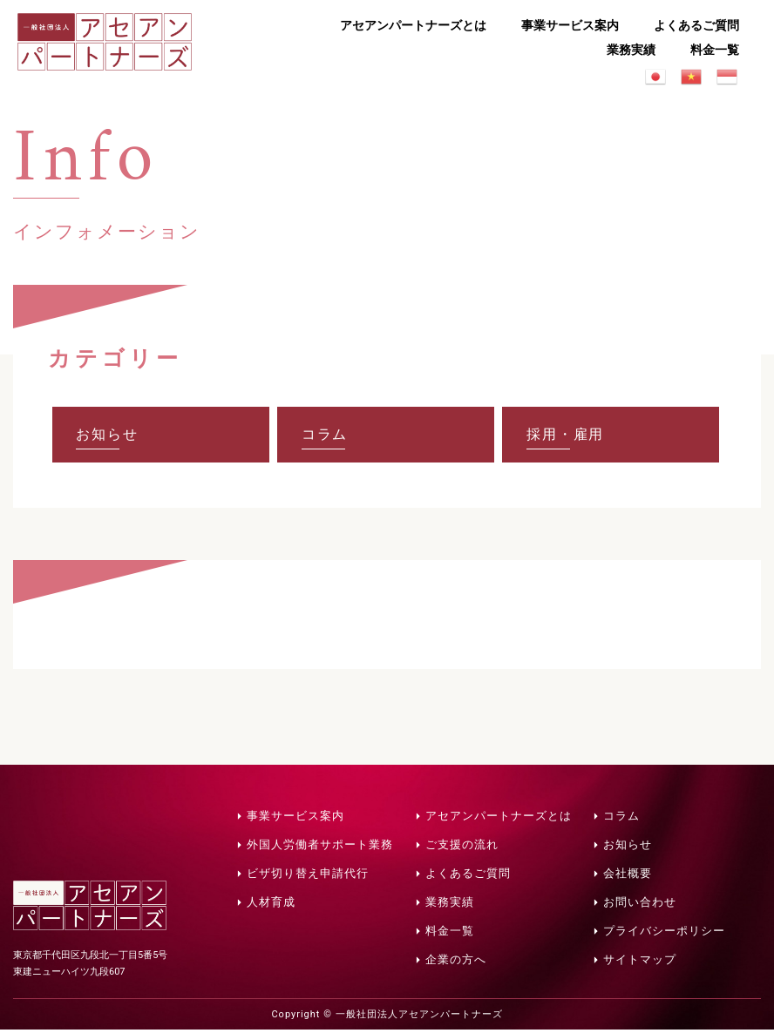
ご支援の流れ (462, 847)
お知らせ (109, 436)
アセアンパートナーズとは (413, 25)
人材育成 (271, 905)
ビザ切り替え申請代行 (308, 876)
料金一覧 (714, 50)
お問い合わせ (639, 905)
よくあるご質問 (696, 25)
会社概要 (627, 876)
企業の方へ (455, 962)
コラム (326, 436)
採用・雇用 (567, 436)
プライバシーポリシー (664, 934)
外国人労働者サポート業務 (320, 847)
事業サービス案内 (570, 25)
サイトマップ (639, 962)
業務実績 (631, 50)
